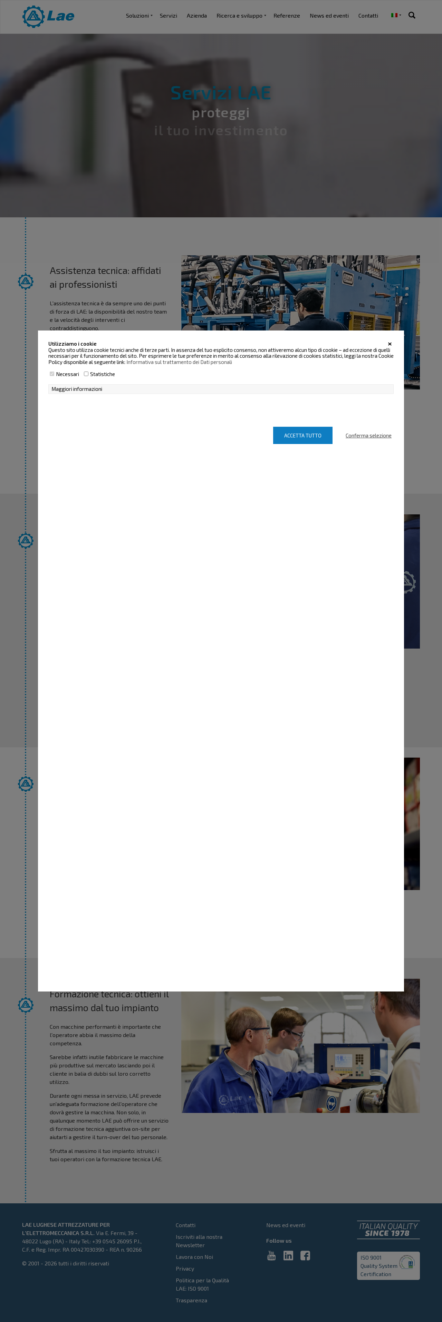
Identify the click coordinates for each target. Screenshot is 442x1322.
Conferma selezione (369, 435)
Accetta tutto (302, 435)
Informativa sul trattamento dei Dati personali (179, 362)
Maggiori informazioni (76, 389)
